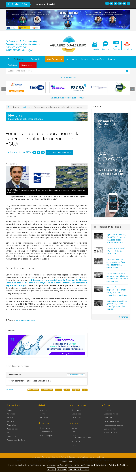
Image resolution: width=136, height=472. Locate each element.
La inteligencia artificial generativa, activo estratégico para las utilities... (117, 305)
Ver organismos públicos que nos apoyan (68, 98)
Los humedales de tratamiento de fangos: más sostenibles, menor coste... (117, 263)
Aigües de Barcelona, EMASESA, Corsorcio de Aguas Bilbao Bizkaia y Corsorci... (116, 238)
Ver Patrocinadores (68, 77)
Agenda (84, 59)
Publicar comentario (76, 375)
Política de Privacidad (93, 465)
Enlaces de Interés (111, 414)
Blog (8, 432)
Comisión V (108, 417)
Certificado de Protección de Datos (90, 457)
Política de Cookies (68, 457)
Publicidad (12, 65)
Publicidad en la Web (112, 421)
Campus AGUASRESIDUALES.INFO (82, 436)
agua (85, 390)
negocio (76, 390)
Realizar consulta (46, 432)
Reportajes (11, 425)
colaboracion (47, 390)
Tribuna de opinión (46, 435)
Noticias (26, 107)
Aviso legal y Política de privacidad (45, 457)
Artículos (10, 421)
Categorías (37, 59)
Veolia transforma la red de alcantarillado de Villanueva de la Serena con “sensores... (117, 277)
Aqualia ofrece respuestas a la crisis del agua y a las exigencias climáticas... (117, 291)
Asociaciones (76, 414)
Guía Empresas (54, 59)
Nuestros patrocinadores (113, 425)
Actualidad (11, 414)
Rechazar (62, 469)
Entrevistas (11, 417)
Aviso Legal (76, 465)
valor (67, 390)
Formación (98, 59)
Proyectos (43, 410)
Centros (42, 414)
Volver (9, 389)
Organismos (76, 410)
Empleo (112, 59)
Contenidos (20, 59)
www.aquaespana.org (25, 320)
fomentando (33, 390)
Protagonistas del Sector (16, 440)
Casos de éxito (12, 429)
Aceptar (51, 469)
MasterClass (76, 441)
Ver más (123, 317)
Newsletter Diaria (111, 432)
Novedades (71, 59)
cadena (58, 390)
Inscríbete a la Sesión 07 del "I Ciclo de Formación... (116, 251)
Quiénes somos (110, 429)
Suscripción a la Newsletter (59, 152)
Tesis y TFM (11, 436)
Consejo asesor (45, 428)
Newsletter (28, 65)
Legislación (108, 410)
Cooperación (76, 417)
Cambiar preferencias (79, 469)
